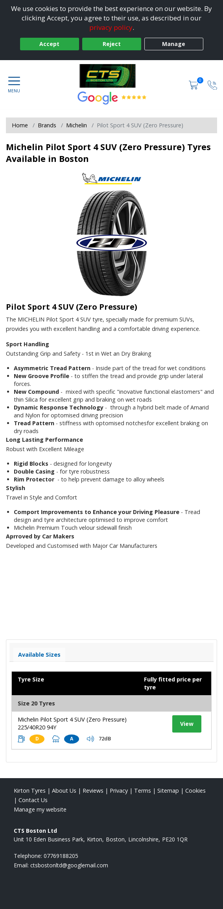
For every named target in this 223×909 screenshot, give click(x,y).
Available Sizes (39, 654)
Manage (173, 44)
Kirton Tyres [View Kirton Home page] (30, 790)
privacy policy (111, 27)
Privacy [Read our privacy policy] (119, 790)
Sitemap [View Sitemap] (168, 790)
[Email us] (69, 865)
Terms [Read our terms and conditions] (142, 790)
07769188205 (61, 855)
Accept (49, 44)
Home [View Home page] (20, 125)
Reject (112, 44)
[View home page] (111, 76)
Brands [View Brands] (47, 125)
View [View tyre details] (187, 723)
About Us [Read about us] (64, 790)
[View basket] (194, 84)
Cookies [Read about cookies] (195, 790)
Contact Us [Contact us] (33, 800)
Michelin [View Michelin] (76, 125)
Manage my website (40, 809)
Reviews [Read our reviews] (93, 790)
